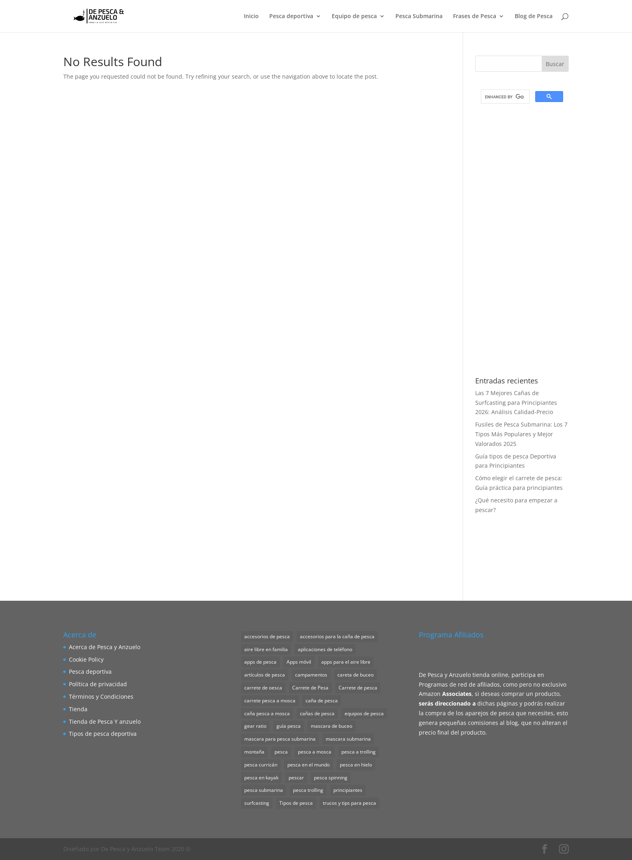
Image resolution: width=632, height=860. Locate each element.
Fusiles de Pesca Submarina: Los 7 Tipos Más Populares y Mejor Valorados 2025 (521, 434)
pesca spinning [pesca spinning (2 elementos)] (330, 777)
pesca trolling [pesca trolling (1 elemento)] (308, 790)
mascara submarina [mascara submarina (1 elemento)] (348, 738)
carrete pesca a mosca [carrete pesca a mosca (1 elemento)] (269, 700)
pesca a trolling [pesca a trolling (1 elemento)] (358, 751)
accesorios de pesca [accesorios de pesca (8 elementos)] (267, 636)
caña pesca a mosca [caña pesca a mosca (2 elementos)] (267, 713)
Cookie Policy (86, 659)
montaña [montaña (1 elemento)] (254, 751)
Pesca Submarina (419, 16)
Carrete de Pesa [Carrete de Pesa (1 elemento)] (310, 687)
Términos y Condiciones (101, 696)
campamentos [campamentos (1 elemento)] (311, 674)
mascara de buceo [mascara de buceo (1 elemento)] (331, 726)
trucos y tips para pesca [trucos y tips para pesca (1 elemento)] (349, 803)
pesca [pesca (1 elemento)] (281, 751)
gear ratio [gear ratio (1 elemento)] (255, 726)
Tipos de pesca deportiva (103, 733)
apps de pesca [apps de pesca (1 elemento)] (260, 661)
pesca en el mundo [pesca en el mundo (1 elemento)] (308, 764)
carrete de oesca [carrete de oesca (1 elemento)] (263, 687)
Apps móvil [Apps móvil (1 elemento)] (299, 661)
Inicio (251, 16)
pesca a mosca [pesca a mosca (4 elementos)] (314, 751)
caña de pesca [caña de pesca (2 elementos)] (322, 700)
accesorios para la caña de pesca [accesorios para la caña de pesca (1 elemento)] (337, 636)
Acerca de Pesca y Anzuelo (104, 647)
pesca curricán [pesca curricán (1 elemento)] (260, 764)
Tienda (78, 709)
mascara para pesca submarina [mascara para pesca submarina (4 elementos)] (280, 738)
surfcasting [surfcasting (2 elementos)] (256, 803)
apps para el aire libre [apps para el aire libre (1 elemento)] (345, 661)
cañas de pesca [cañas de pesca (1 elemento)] (317, 713)
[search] (504, 96)
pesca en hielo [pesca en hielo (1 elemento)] (356, 764)
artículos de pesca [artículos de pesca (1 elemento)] (264, 674)
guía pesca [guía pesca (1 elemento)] (288, 726)
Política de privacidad (98, 684)
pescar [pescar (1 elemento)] (296, 777)
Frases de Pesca (474, 16)
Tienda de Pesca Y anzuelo (105, 721)
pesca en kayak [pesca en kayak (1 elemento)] (261, 777)
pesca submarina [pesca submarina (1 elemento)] (263, 790)
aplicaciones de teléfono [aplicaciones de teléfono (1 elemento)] (325, 649)
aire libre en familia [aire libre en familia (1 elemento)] (266, 649)
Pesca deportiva (291, 16)
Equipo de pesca (354, 16)
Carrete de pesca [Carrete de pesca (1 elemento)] (358, 687)
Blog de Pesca (534, 16)
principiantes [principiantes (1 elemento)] (347, 790)
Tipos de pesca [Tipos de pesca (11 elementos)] (296, 803)
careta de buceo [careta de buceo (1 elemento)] (355, 674)
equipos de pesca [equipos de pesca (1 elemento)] (364, 713)
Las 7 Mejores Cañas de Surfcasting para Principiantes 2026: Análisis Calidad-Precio (516, 402)
